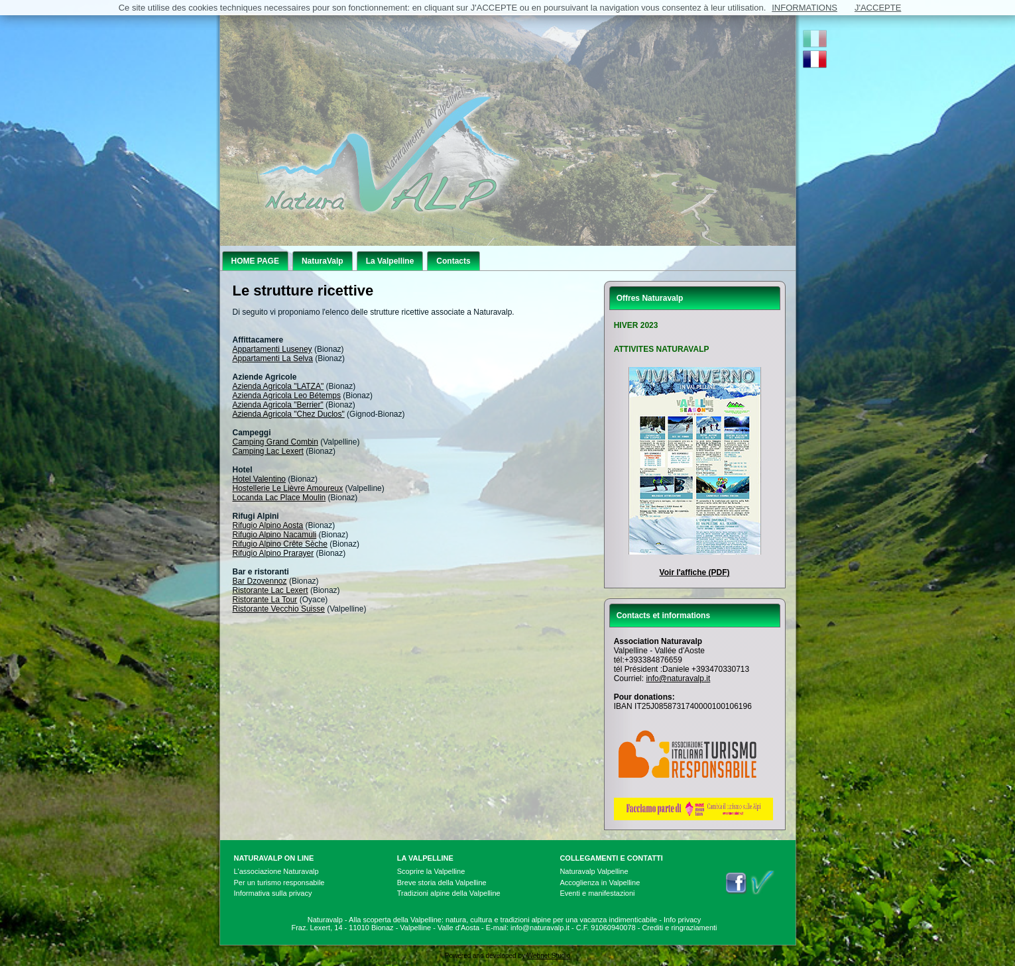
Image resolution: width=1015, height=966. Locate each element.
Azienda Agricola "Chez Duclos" (289, 414)
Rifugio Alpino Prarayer (273, 553)
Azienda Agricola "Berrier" (278, 404)
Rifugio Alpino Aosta (268, 525)
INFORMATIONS (804, 8)
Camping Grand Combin (275, 442)
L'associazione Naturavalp (276, 871)
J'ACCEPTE (878, 8)
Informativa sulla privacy (273, 893)
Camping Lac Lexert (268, 451)
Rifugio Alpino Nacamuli (275, 534)
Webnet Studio (548, 955)
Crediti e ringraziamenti (679, 928)
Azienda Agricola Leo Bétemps (287, 395)
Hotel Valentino (259, 479)
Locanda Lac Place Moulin (279, 497)
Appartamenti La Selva (273, 358)
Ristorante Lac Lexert (270, 590)
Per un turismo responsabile (279, 882)
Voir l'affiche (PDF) (695, 572)
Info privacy (682, 920)
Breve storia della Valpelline (442, 882)
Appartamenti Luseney (272, 349)
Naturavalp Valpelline (594, 871)
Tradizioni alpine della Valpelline (449, 893)
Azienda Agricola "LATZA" (278, 386)
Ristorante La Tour (265, 599)
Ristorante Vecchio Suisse (279, 609)
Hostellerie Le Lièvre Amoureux (288, 488)
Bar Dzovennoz (260, 581)
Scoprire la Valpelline (431, 871)
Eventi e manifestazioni (597, 893)
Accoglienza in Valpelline (600, 882)
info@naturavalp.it (678, 678)
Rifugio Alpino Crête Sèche (280, 544)
